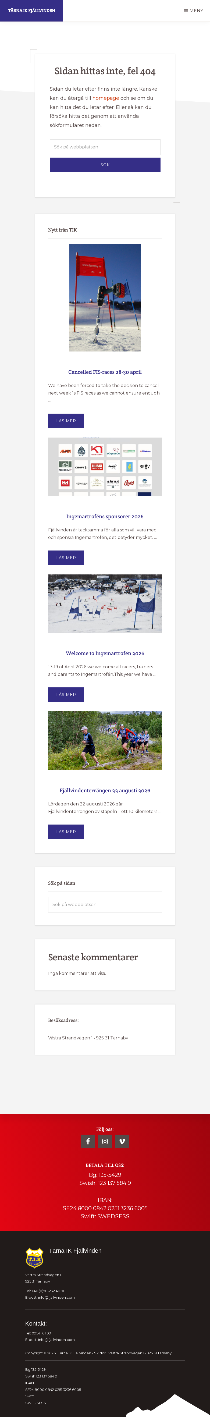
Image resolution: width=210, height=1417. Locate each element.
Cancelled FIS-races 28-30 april (105, 371)
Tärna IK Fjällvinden (31, 10)
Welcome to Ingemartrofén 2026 (105, 653)
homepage (105, 98)
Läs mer (70, 423)
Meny (196, 10)
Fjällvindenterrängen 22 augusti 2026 (105, 790)
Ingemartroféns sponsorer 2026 (105, 516)
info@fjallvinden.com (56, 1297)
